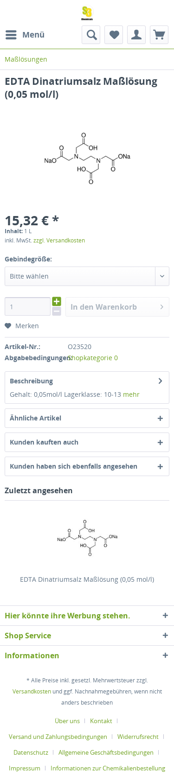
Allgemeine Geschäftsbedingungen (106, 752)
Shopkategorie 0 (93, 357)
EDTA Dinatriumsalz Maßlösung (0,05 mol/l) (87, 579)
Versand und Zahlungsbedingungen (58, 736)
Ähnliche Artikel (35, 417)
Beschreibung (31, 380)
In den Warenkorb (117, 305)
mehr (131, 394)
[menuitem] (24, 34)
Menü (25, 33)
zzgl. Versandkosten (59, 240)
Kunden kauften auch (44, 442)
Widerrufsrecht (138, 736)
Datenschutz (30, 752)
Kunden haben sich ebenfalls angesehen (73, 466)
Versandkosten (32, 691)
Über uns (67, 721)
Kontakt (101, 721)
